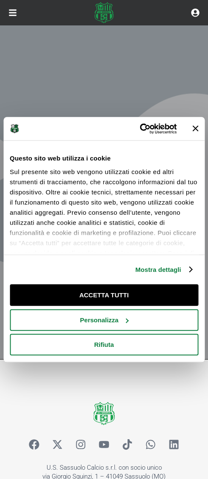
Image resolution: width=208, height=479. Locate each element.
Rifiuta (104, 344)
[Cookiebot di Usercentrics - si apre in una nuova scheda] (140, 128)
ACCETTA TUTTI (104, 295)
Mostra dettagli (158, 269)
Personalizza (104, 320)
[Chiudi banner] (195, 129)
